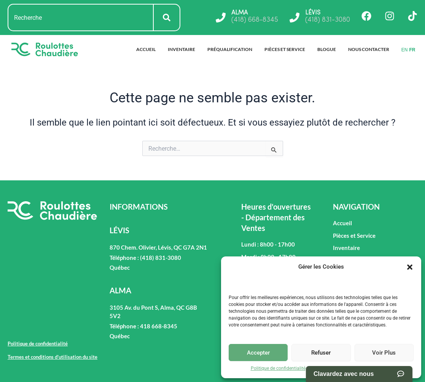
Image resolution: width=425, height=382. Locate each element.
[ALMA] (221, 17)
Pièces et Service (284, 49)
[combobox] (81, 17)
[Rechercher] (167, 17)
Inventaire (181, 49)
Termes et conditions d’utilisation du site (350, 368)
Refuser (321, 352)
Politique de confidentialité (278, 368)
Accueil (146, 49)
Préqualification (229, 49)
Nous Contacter (368, 49)
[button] (410, 267)
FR (412, 50)
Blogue (326, 49)
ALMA (239, 13)
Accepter (258, 352)
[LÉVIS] (294, 17)
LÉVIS (312, 13)
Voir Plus (384, 352)
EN (404, 50)
